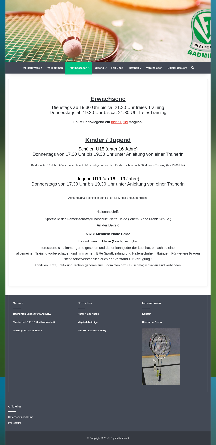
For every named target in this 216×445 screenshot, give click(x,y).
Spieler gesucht (177, 67)
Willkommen (55, 67)
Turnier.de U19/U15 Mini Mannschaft (34, 322)
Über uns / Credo (152, 322)
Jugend (99, 67)
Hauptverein (32, 67)
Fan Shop (117, 67)
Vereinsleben (154, 67)
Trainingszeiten (77, 67)
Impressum (14, 422)
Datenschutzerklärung (20, 417)
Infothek (134, 67)
